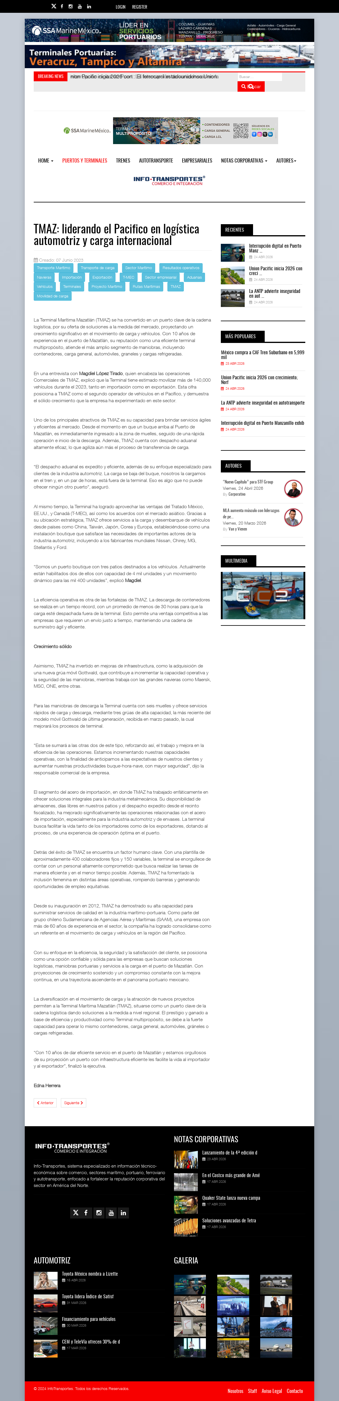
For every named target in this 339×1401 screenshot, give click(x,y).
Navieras (44, 277)
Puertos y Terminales (84, 160)
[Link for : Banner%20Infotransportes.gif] (169, 56)
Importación (72, 277)
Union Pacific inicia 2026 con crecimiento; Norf (259, 380)
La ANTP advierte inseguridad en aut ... (274, 294)
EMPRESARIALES (197, 160)
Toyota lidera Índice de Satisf (88, 1296)
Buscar (251, 86)
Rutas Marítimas (146, 286)
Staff (252, 1391)
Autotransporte (156, 160)
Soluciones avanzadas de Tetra (229, 1221)
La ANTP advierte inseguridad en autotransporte (263, 403)
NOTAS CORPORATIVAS (244, 160)
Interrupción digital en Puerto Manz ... (275, 248)
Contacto (295, 1391)
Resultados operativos (181, 267)
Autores (286, 160)
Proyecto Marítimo (107, 286)
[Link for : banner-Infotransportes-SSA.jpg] (169, 30)
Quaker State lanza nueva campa (231, 1198)
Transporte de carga (98, 267)
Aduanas (194, 277)
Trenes (123, 160)
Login (120, 7)
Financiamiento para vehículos (88, 1319)
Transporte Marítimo (53, 267)
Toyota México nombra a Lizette (90, 1274)
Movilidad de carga (52, 296)
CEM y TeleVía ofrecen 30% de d (91, 1342)
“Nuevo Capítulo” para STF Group (248, 482)
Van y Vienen (238, 529)
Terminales (72, 286)
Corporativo (237, 495)
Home (45, 160)
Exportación (102, 277)
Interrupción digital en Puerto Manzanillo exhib (262, 423)
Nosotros (235, 1391)
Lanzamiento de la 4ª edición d (229, 1153)
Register (139, 7)
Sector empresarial (160, 277)
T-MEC (128, 277)
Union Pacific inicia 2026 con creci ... (275, 271)
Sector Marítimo (138, 267)
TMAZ (176, 286)
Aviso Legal (272, 1391)
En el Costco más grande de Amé (231, 1175)
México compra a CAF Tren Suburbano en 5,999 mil (262, 355)
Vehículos (45, 286)
